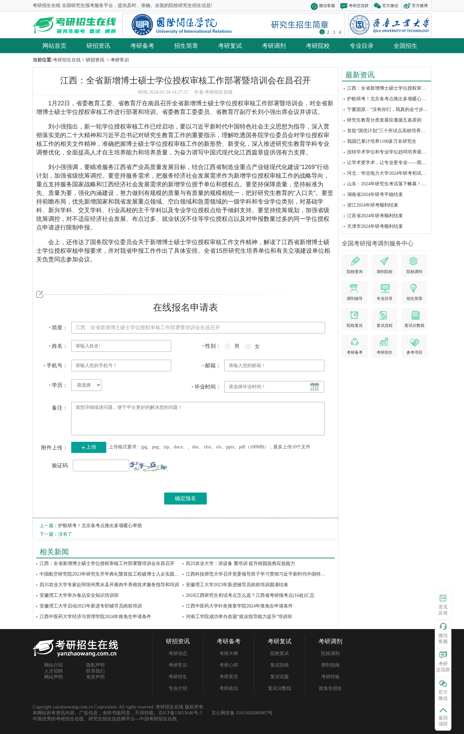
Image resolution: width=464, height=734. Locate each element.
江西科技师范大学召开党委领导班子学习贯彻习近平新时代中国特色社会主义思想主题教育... (281, 574)
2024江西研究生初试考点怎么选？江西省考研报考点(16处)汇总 (250, 595)
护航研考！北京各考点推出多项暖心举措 (389, 98)
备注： (60, 408)
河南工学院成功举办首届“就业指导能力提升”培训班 (239, 616)
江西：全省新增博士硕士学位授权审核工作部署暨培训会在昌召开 (185, 80)
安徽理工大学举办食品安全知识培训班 (79, 595)
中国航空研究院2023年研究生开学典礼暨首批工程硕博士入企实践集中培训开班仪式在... (130, 574)
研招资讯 (98, 45)
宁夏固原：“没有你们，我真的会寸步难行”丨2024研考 (402, 109)
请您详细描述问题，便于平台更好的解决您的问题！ (198, 418)
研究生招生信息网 (107, 718)
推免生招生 (330, 688)
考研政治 (228, 688)
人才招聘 (53, 671)
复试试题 (279, 676)
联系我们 (95, 671)
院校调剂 (330, 653)
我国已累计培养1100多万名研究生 (381, 141)
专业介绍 (178, 688)
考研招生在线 (219, 92)
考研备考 (142, 45)
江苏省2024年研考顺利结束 (375, 215)
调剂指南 (330, 665)
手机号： (55, 365)
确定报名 (185, 498)
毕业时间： (206, 387)
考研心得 (228, 665)
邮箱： (211, 365)
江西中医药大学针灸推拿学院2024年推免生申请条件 (239, 605)
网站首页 (54, 45)
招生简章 (186, 45)
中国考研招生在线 (158, 718)
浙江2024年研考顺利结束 (372, 205)
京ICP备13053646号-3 (180, 712)
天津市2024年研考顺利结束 (375, 226)
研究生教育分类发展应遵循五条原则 (384, 120)
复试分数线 (279, 688)
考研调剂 (274, 45)
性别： (211, 346)
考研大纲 (228, 653)
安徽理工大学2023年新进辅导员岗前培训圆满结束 (237, 584)
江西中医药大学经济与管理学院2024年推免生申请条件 (95, 616)
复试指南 (279, 665)
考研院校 (318, 45)
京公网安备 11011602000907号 (242, 712)
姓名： (58, 346)
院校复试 (279, 653)
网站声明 (53, 677)
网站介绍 (53, 665)
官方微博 (420, 5)
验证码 (60, 465)
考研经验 (330, 676)
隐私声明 (95, 665)
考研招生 (178, 676)
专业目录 (362, 45)
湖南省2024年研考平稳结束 (375, 194)
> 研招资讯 (92, 59)
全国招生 (405, 45)
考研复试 (230, 45)
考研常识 (178, 665)
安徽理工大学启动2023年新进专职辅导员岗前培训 (91, 605)
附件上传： (54, 447)
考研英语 (228, 676)
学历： (58, 385)
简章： (58, 327)
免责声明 (95, 677)
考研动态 (178, 653)
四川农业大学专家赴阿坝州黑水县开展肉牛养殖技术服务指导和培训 (109, 584)
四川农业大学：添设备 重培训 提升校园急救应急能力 (240, 563)
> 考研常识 (117, 59)
